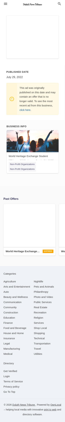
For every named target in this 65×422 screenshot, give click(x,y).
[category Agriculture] (9, 281)
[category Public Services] (43, 302)
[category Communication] (12, 302)
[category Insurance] (9, 338)
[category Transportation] (42, 343)
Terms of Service (13, 381)
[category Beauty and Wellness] (15, 296)
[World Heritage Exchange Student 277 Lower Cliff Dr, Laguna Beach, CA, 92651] (33, 147)
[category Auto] (6, 291)
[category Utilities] (38, 353)
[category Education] (9, 317)
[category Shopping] (39, 333)
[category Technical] (39, 338)
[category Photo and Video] (43, 296)
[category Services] (39, 322)
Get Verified (10, 371)
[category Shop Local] (40, 327)
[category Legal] (6, 343)
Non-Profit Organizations (22, 164)
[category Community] (10, 307)
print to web (50, 409)
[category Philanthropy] (41, 291)
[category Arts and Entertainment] (16, 286)
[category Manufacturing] (11, 348)
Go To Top (9, 391)
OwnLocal (55, 404)
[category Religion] (38, 317)
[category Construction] (10, 312)
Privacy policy (11, 386)
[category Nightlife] (38, 281)
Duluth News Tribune (24, 404)
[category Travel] (37, 348)
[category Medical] (7, 353)
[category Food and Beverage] (14, 327)
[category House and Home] (13, 333)
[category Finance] (8, 322)
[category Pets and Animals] (44, 286)
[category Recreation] (40, 312)
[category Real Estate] (40, 307)
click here (25, 109)
